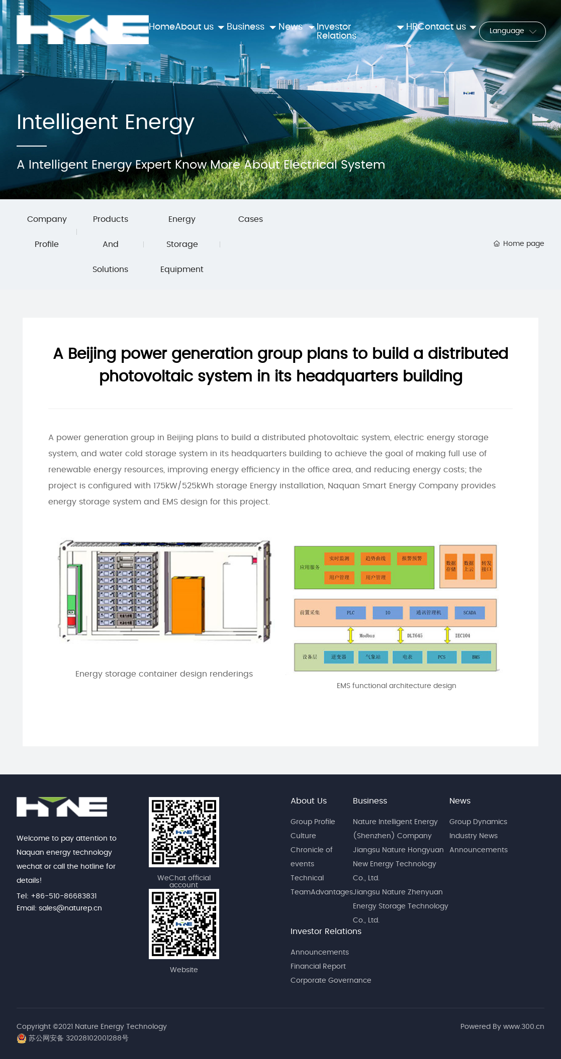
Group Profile (313, 822)
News (460, 801)
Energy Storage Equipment (182, 244)
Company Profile (47, 231)
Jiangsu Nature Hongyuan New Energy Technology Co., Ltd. (398, 864)
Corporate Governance (331, 980)
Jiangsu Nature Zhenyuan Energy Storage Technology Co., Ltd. (400, 906)
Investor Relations (326, 932)
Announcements (478, 850)
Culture (303, 836)
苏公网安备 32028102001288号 (79, 1038)
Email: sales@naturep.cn (59, 908)
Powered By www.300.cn (502, 1026)
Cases (250, 219)
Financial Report (318, 966)
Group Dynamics (478, 822)
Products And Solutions (110, 244)
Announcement (318, 952)
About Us (309, 801)
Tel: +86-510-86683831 (57, 896)
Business (370, 801)
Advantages (332, 892)
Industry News (473, 836)
